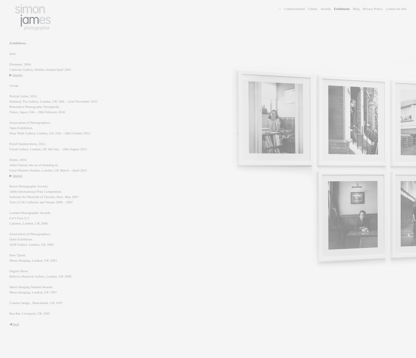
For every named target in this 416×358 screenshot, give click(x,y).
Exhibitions (342, 9)
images (17, 75)
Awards (326, 9)
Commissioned (294, 9)
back (16, 324)
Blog (356, 9)
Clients (312, 9)
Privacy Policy (373, 9)
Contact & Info (396, 9)
